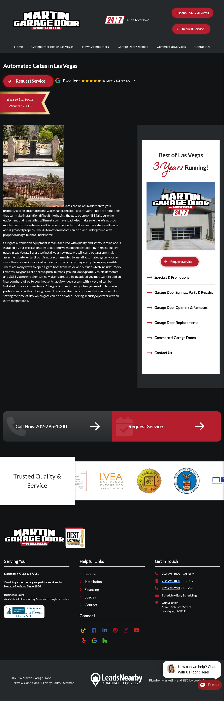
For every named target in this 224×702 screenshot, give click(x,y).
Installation (93, 582)
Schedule (167, 595)
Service (90, 574)
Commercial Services (171, 46)
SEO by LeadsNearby (197, 680)
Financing (92, 589)
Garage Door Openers (133, 46)
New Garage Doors (95, 46)
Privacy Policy (51, 683)
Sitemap (68, 683)
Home (18, 46)
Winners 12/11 (21, 106)
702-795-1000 (171, 573)
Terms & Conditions (25, 683)
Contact (91, 605)
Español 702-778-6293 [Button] (193, 13)
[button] (191, 29)
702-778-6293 (171, 588)
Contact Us (202, 46)
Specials (91, 597)
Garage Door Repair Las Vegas (52, 46)
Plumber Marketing (162, 680)
